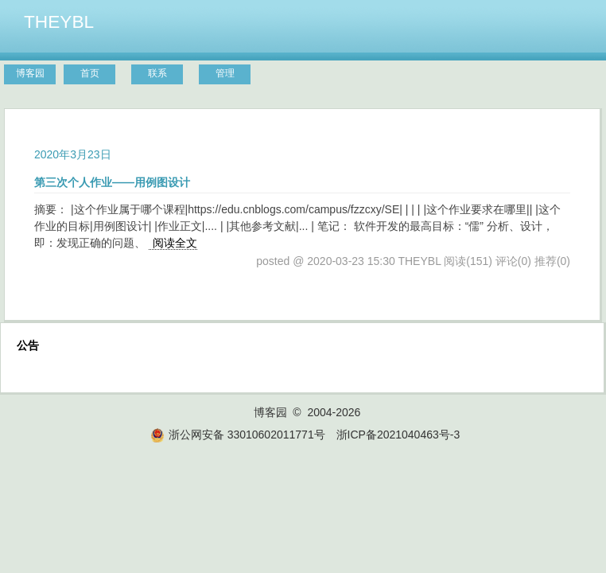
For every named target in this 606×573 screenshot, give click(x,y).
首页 (89, 73)
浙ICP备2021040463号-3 (398, 434)
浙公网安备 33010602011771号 (237, 434)
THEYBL (59, 21)
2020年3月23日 (72, 154)
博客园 (30, 73)
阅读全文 (175, 242)
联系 (157, 73)
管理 (225, 73)
